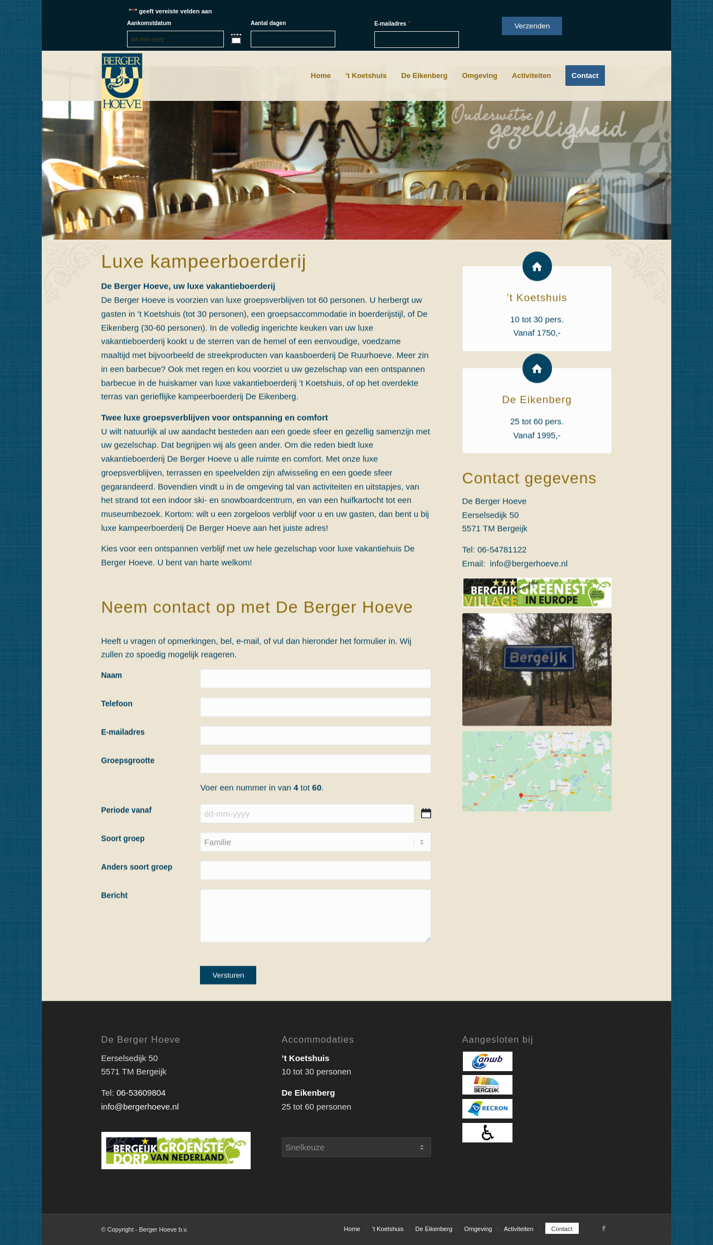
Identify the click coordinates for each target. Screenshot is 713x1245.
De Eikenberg (537, 447)
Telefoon (117, 725)
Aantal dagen (268, 23)
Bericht (114, 917)
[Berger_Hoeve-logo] (122, 82)
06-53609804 (140, 1092)
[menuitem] (321, 75)
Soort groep (123, 860)
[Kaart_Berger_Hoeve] (537, 818)
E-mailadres (392, 23)
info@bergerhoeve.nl (529, 610)
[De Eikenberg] (537, 415)
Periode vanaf (126, 832)
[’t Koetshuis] (537, 313)
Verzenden (532, 26)
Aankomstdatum (149, 23)
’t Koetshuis (537, 344)
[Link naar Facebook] (603, 1228)
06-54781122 (501, 596)
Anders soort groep (137, 888)
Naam (112, 697)
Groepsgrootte (128, 782)
